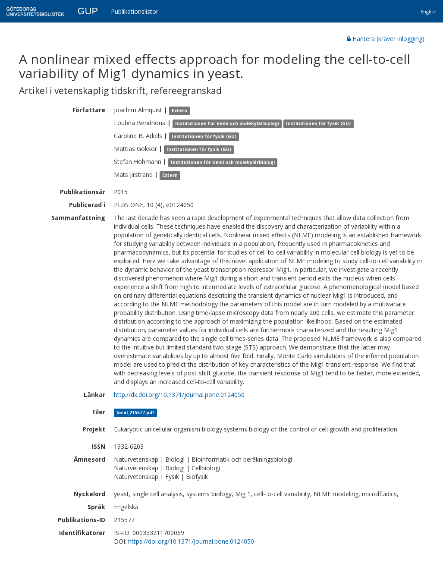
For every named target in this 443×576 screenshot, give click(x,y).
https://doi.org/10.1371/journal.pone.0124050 (191, 541)
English (429, 11)
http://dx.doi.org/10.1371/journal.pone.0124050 (179, 394)
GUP (87, 11)
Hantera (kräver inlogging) (385, 39)
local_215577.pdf (135, 412)
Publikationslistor (134, 11)
